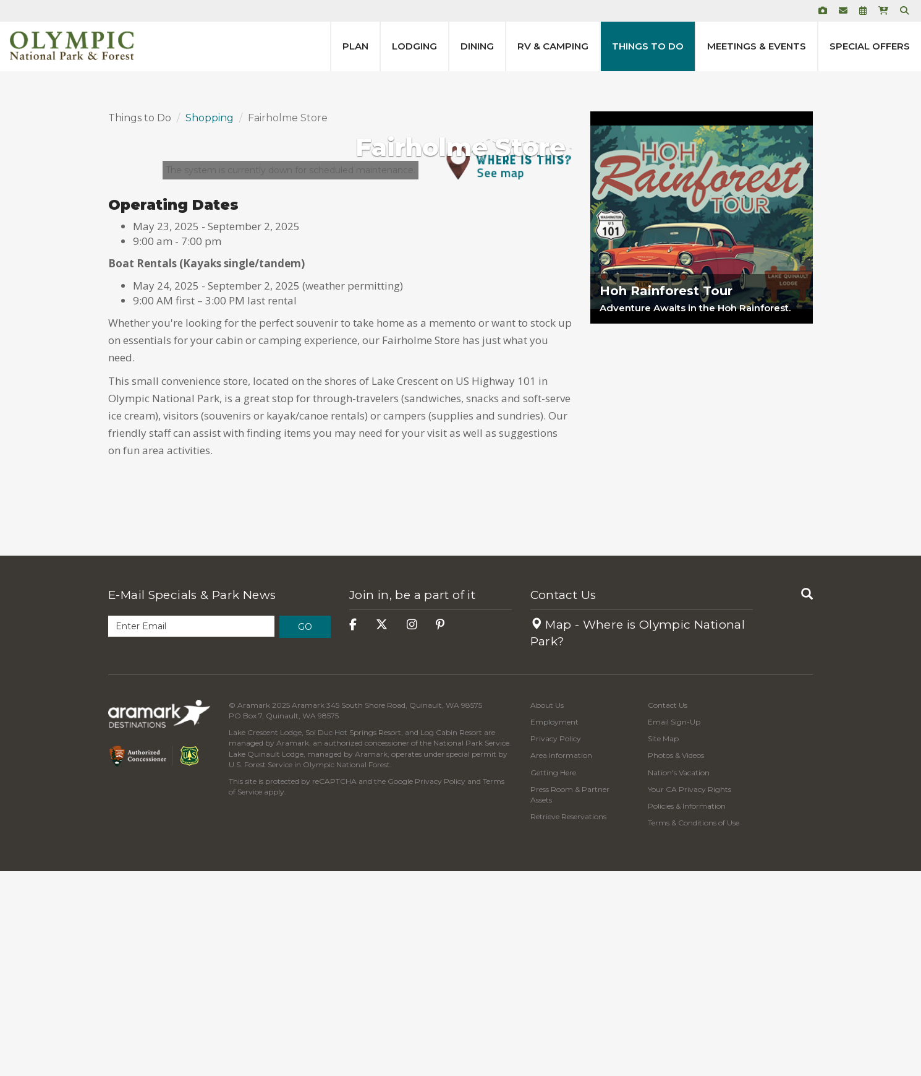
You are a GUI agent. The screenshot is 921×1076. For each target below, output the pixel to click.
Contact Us (563, 800)
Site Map (663, 943)
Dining (477, 46)
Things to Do (648, 46)
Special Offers (870, 46)
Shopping (209, 323)
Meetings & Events (756, 46)
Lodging (414, 46)
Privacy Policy (440, 986)
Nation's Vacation (679, 977)
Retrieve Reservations (568, 1021)
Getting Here (553, 977)
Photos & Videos (676, 960)
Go (305, 831)
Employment (554, 926)
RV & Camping (552, 46)
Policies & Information (687, 1010)
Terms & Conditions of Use (693, 1027)
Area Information (561, 960)
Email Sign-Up (674, 926)
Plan (355, 46)
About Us (547, 910)
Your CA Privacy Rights (689, 994)
